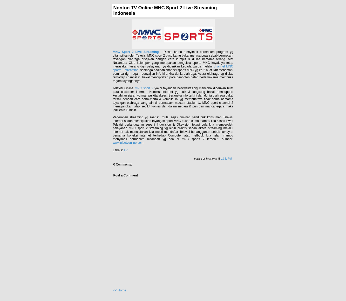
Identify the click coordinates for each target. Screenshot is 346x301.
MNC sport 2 (144, 88)
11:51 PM (226, 158)
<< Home (119, 290)
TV (125, 150)
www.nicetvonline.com (128, 143)
